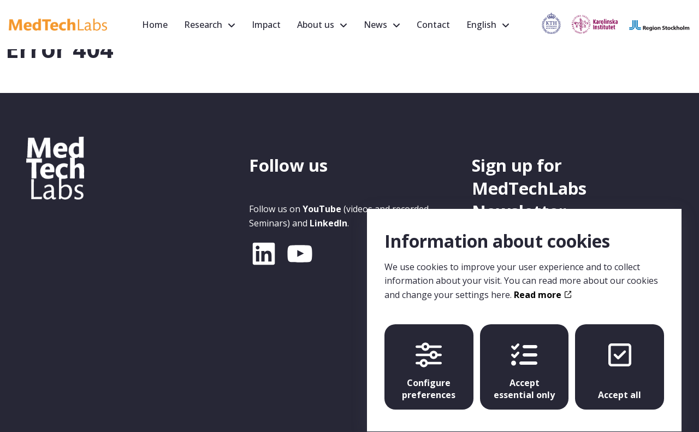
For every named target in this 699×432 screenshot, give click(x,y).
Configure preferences (428, 361)
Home (155, 25)
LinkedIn (328, 223)
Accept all (619, 361)
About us (315, 25)
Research (203, 25)
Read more (542, 285)
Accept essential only (524, 361)
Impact (266, 25)
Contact (433, 25)
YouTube (322, 209)
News (375, 25)
